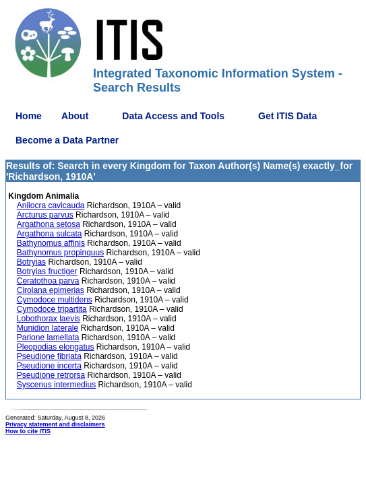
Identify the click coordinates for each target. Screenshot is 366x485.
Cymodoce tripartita (52, 309)
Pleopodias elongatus (55, 347)
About (74, 115)
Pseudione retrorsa (51, 375)
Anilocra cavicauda (51, 205)
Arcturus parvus (45, 215)
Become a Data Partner (67, 140)
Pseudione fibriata (49, 356)
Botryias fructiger (47, 271)
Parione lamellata (48, 337)
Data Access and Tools (173, 115)
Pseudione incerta (49, 365)
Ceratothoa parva (48, 281)
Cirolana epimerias (50, 290)
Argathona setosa (48, 224)
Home (29, 115)
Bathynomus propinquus (60, 252)
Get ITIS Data (287, 115)
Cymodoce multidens (54, 299)
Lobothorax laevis (48, 318)
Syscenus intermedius (56, 384)
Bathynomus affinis (51, 243)
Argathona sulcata (49, 233)
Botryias (31, 262)
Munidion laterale (47, 328)
